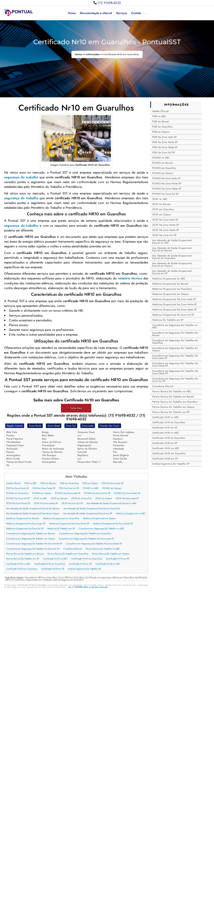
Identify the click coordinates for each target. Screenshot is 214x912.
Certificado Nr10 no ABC (55, 558)
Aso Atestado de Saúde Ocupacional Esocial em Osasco (32, 513)
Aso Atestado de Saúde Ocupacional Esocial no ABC (112, 503)
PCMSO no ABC (91, 488)
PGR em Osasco (90, 483)
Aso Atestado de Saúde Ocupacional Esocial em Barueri (33, 508)
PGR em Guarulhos (69, 483)
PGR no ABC (30, 483)
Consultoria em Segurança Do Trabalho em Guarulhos (85, 533)
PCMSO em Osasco (41, 493)
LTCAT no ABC (40, 498)
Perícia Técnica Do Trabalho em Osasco (110, 553)
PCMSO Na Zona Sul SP (18, 498)
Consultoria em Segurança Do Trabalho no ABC (101, 528)
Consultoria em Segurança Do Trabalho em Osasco (30, 538)
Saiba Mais (76, 408)
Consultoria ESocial (72, 548)
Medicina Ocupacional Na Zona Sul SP (25, 528)
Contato (136, 13)
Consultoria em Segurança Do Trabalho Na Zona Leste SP (86, 538)
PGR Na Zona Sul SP (69, 488)
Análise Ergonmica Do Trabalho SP (84, 568)
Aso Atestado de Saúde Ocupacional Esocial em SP (87, 513)
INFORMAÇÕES (176, 105)
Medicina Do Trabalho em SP (61, 528)
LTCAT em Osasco (103, 498)
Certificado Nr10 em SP (117, 558)
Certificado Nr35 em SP (52, 568)
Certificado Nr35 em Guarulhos (21, 568)
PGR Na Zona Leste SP (113, 483)
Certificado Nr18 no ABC (18, 563)
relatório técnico (130, 278)
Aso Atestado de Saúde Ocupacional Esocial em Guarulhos (91, 508)
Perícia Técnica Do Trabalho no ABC (103, 548)
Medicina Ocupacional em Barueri (22, 518)
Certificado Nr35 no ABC (108, 563)
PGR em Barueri (48, 483)
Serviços (121, 13)
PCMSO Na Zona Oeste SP (127, 493)
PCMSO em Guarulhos (17, 493)
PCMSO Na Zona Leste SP (67, 493)
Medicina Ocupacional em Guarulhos (61, 518)
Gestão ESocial (13, 483)
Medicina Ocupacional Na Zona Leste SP (25, 523)
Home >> (80, 54)
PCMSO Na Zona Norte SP (97, 493)
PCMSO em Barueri (112, 488)
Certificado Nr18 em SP (80, 563)
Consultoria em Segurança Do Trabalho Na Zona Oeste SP (94, 543)
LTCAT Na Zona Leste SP (127, 498)
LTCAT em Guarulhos (81, 498)
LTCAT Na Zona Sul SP (72, 503)
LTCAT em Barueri (59, 498)
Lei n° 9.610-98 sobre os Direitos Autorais (88, 587)
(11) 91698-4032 (107, 2)
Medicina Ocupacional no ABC (131, 513)
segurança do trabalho (21, 177)
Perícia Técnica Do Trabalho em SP (22, 558)
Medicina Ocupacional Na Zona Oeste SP (113, 523)
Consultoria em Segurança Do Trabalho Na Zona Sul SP (32, 548)
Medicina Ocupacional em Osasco (99, 518)
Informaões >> (94, 54)
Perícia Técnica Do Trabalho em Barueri (25, 553)
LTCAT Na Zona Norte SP (18, 503)
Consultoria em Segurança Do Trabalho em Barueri (30, 533)
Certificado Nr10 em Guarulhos (86, 558)
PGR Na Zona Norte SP (17, 488)
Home (72, 13)
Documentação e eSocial (96, 13)
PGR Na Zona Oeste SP (44, 488)
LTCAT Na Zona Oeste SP (46, 503)
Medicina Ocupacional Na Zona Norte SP (69, 523)
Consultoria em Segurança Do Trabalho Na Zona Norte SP (34, 543)
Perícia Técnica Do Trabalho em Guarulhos (68, 553)
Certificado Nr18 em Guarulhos (49, 563)
